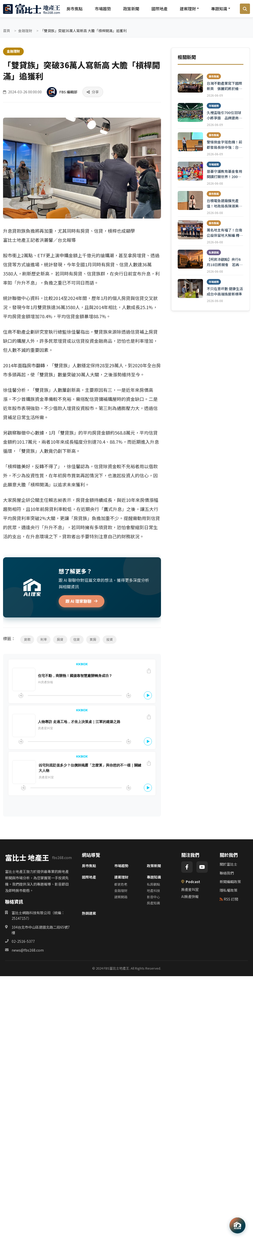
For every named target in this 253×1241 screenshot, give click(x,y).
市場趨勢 (103, 9)
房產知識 (153, 903)
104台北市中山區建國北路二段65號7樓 (41, 930)
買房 (94, 639)
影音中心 (153, 897)
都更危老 (120, 884)
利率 (44, 639)
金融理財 (25, 30)
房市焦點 (74, 9)
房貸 (60, 639)
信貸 (77, 639)
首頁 (6, 30)
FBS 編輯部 (68, 91)
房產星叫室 (190, 889)
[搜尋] (245, 9)
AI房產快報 (190, 896)
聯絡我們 (227, 873)
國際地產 (159, 9)
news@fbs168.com (28, 950)
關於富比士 (228, 864)
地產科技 (153, 890)
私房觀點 (153, 884)
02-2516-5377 (23, 941)
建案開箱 (120, 897)
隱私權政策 (228, 890)
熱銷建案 (89, 913)
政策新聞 (131, 9)
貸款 (27, 639)
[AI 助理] (237, 1225)
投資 (110, 639)
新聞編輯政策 (230, 881)
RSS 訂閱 (229, 899)
